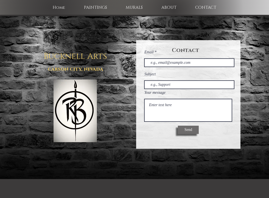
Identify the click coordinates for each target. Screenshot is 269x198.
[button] (95, 8)
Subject (150, 74)
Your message (155, 93)
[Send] (188, 130)
